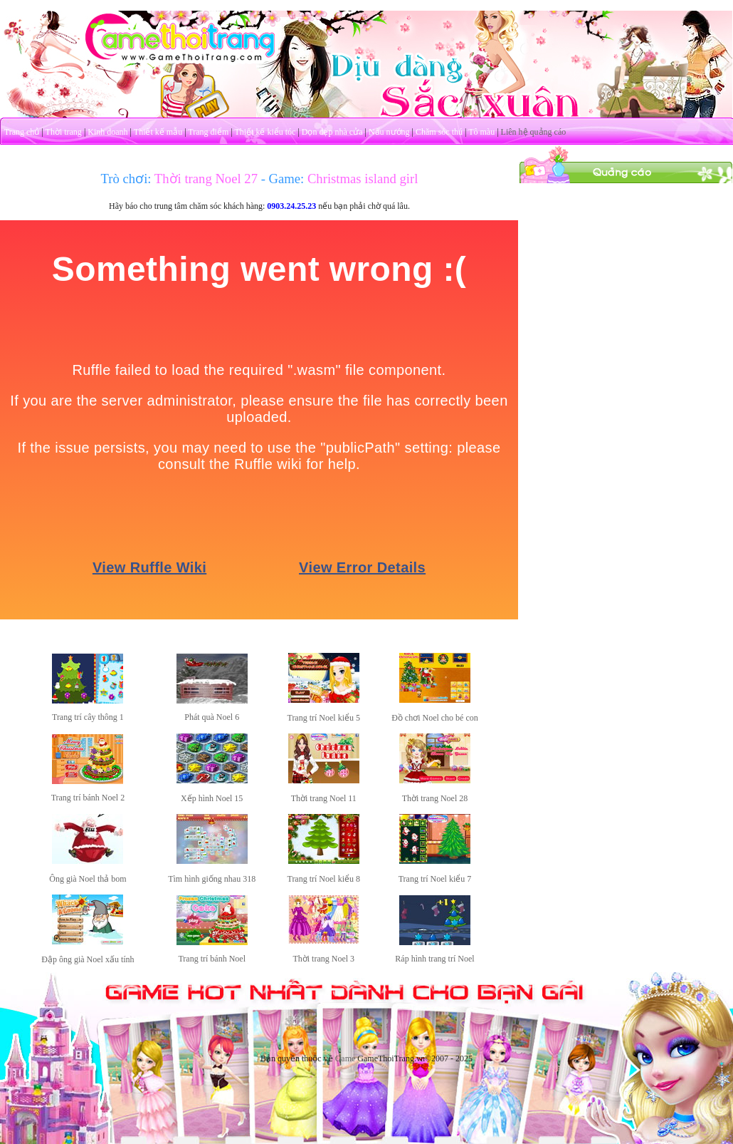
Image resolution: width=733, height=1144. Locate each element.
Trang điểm (208, 132)
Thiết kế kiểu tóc (264, 132)
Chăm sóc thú (439, 132)
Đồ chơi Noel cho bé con (434, 718)
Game (345, 1058)
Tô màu (481, 132)
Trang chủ (22, 132)
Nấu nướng (389, 132)
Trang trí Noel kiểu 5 (323, 718)
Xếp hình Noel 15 (212, 798)
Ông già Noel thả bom (87, 879)
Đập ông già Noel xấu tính (87, 959)
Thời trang (64, 132)
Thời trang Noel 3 (323, 959)
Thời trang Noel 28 (435, 798)
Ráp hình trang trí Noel (434, 959)
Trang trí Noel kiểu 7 (435, 879)
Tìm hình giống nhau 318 (211, 879)
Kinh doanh (107, 132)
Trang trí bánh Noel (212, 959)
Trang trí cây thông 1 (88, 717)
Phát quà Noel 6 (211, 717)
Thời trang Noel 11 (324, 798)
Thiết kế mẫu (158, 132)
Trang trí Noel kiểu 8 (323, 879)
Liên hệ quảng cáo (533, 132)
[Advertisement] (626, 273)
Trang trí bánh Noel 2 (88, 798)
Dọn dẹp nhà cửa (332, 132)
